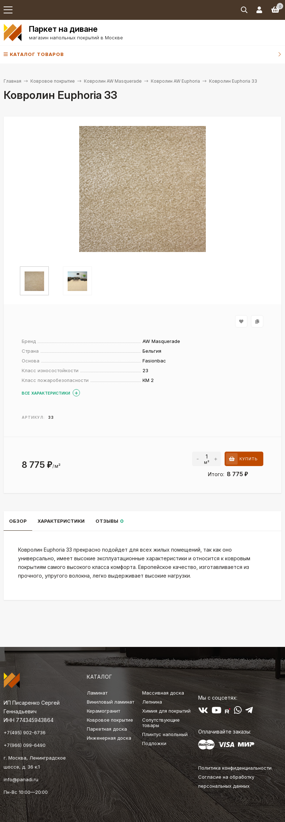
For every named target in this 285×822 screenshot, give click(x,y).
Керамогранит (103, 711)
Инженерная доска (109, 738)
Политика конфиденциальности (235, 768)
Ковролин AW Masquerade (113, 81)
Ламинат (97, 693)
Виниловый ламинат (110, 702)
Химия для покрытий (166, 711)
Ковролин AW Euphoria (175, 81)
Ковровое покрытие (52, 81)
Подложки (154, 743)
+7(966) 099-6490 (25, 745)
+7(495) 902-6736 (25, 732)
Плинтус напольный (165, 734)
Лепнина (152, 702)
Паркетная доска (107, 729)
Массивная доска (163, 693)
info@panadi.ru (21, 779)
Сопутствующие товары (161, 722)
